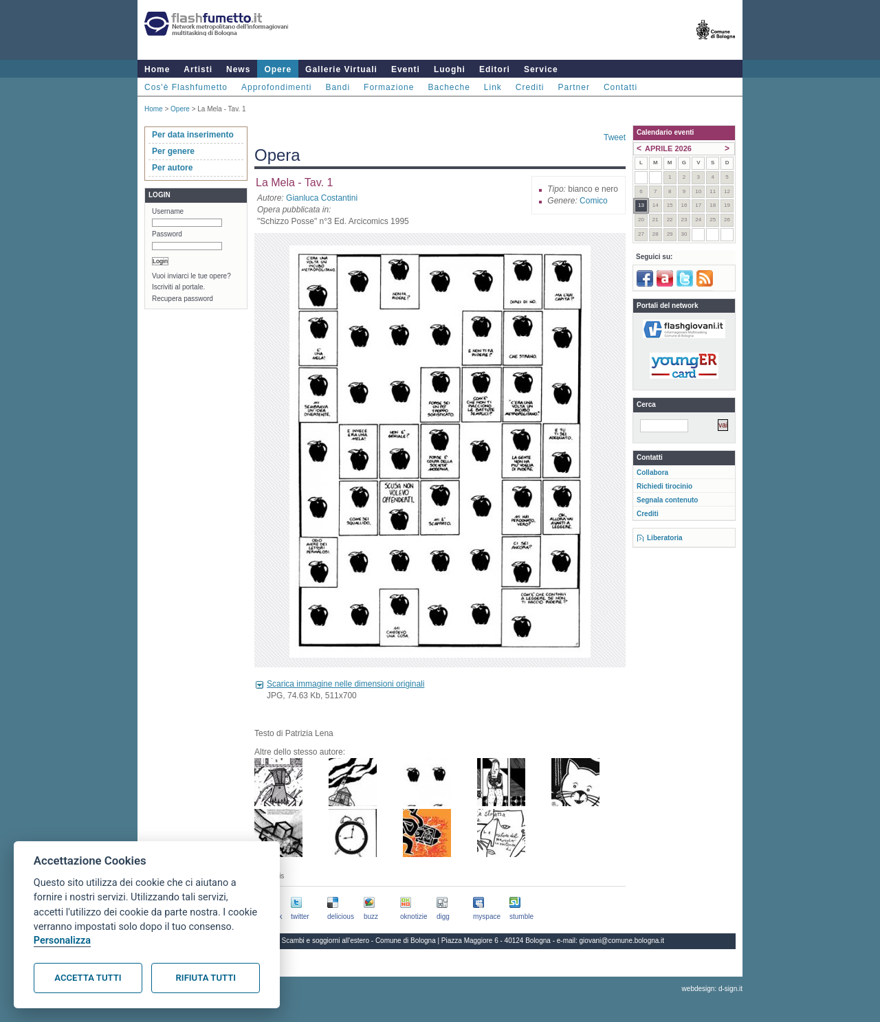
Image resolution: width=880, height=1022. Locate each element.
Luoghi (449, 69)
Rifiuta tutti (206, 978)
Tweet (615, 137)
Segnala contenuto (667, 500)
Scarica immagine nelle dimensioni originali (345, 684)
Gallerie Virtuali (341, 69)
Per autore (172, 168)
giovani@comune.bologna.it (622, 940)
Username (168, 211)
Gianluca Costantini (322, 198)
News (238, 69)
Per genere (173, 151)
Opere (278, 69)
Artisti (198, 69)
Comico (594, 200)
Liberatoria (665, 538)
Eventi (405, 69)
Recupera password (182, 298)
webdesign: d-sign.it (712, 988)
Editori (494, 69)
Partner (574, 87)
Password (167, 234)
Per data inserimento (193, 135)
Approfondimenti (276, 87)
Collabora (652, 472)
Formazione (389, 87)
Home (157, 69)
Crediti (530, 87)
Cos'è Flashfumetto (186, 87)
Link (493, 87)
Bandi (337, 87)
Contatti (620, 87)
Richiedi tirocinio (664, 486)
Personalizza (62, 940)
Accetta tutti (87, 978)
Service (541, 69)
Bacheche (449, 87)
